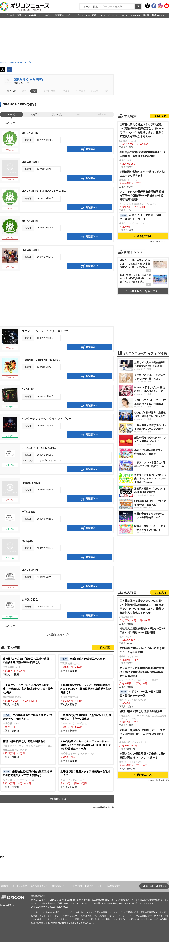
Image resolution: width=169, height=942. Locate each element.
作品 (34, 91)
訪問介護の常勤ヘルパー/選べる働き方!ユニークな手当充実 (142, 173)
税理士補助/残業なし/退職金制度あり (141, 711)
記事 (24, 91)
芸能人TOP (10, 91)
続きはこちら (59, 799)
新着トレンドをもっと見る (143, 291)
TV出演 (65, 91)
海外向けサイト (94, 886)
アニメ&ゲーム (46, 15)
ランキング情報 (49, 91)
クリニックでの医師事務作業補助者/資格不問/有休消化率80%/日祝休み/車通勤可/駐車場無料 (142, 195)
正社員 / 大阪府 (28, 666)
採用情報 (149, 886)
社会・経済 (91, 15)
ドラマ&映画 (30, 15)
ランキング (135, 15)
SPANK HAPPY (29, 79)
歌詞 (106, 91)
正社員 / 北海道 (85, 722)
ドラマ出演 (80, 91)
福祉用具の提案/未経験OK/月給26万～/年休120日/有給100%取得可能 (142, 154)
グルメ (102, 15)
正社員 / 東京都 (28, 694)
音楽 (19, 15)
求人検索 (104, 647)
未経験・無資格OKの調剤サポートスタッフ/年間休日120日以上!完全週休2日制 (142, 734)
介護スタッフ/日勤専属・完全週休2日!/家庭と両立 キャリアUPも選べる (142, 755)
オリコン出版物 (19, 886)
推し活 (146, 15)
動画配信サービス (63, 15)
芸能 (12, 15)
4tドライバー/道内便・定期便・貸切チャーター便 (140, 217)
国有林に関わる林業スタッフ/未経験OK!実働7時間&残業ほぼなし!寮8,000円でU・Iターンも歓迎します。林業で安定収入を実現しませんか (142, 130)
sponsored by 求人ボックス (103, 807)
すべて (11, 114)
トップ (4, 15)
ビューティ (113, 15)
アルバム (57, 114)
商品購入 (89, 149)
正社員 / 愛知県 (85, 694)
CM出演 (94, 91)
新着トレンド (158, 15)
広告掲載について (39, 886)
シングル (34, 114)
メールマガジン (75, 886)
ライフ (124, 15)
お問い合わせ (58, 886)
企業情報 (162, 886)
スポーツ (79, 15)
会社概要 (4, 886)
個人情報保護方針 (114, 886)
